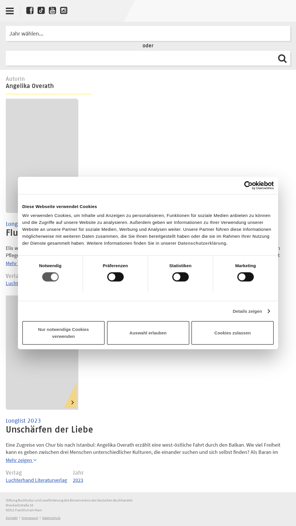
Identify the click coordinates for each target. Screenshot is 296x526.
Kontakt (12, 518)
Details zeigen (247, 310)
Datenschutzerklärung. (202, 243)
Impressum (30, 518)
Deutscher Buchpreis (280, 10)
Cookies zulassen (232, 332)
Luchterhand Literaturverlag (36, 480)
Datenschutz (51, 518)
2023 (78, 480)
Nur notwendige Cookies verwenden (63, 333)
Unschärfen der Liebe (49, 430)
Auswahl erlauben (148, 332)
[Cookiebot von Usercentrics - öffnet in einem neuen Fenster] (248, 185)
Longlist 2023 (23, 421)
